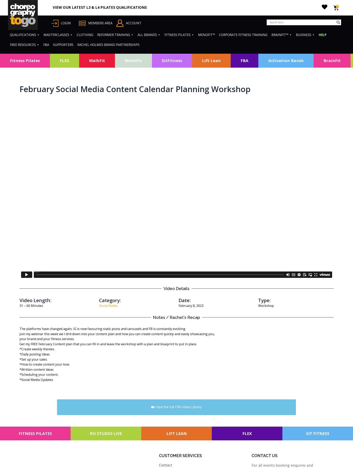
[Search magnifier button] (338, 22)
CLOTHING (85, 35)
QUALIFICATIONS (25, 35)
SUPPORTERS (63, 45)
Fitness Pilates (25, 60)
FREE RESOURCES (24, 45)
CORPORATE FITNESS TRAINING (243, 35)
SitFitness (172, 60)
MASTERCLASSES (58, 35)
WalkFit (97, 60)
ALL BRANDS (149, 35)
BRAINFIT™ (281, 35)
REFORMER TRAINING (115, 35)
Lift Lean (211, 60)
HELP (323, 35)
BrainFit (332, 60)
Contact (165, 465)
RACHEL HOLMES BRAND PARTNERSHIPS (108, 45)
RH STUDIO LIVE (106, 433)
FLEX (64, 60)
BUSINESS (305, 35)
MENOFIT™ (206, 35)
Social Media (108, 306)
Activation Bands (286, 60)
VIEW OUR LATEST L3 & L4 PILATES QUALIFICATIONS (100, 7)
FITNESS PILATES (179, 35)
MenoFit (133, 60)
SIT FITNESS (317, 433)
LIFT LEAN (176, 433)
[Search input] (302, 22)
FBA (46, 45)
